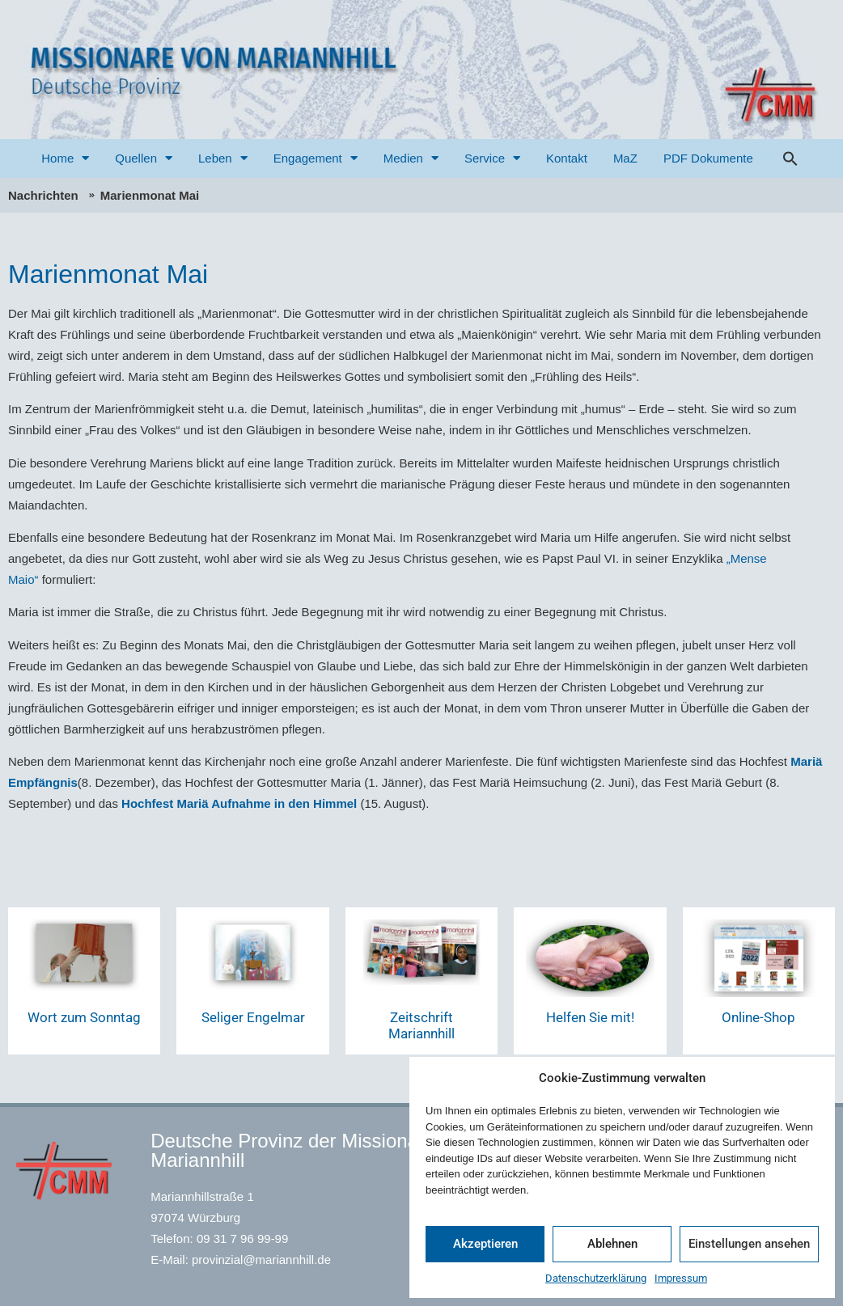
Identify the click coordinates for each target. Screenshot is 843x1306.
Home (65, 158)
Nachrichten (43, 195)
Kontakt (566, 158)
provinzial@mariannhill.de (261, 1259)
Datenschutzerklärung (595, 1278)
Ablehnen (612, 1243)
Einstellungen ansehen (749, 1243)
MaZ (625, 158)
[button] (790, 158)
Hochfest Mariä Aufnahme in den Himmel (239, 803)
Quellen (143, 158)
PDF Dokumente (708, 158)
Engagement (315, 158)
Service (492, 158)
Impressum (680, 1278)
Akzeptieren (485, 1243)
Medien (410, 158)
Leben (223, 158)
